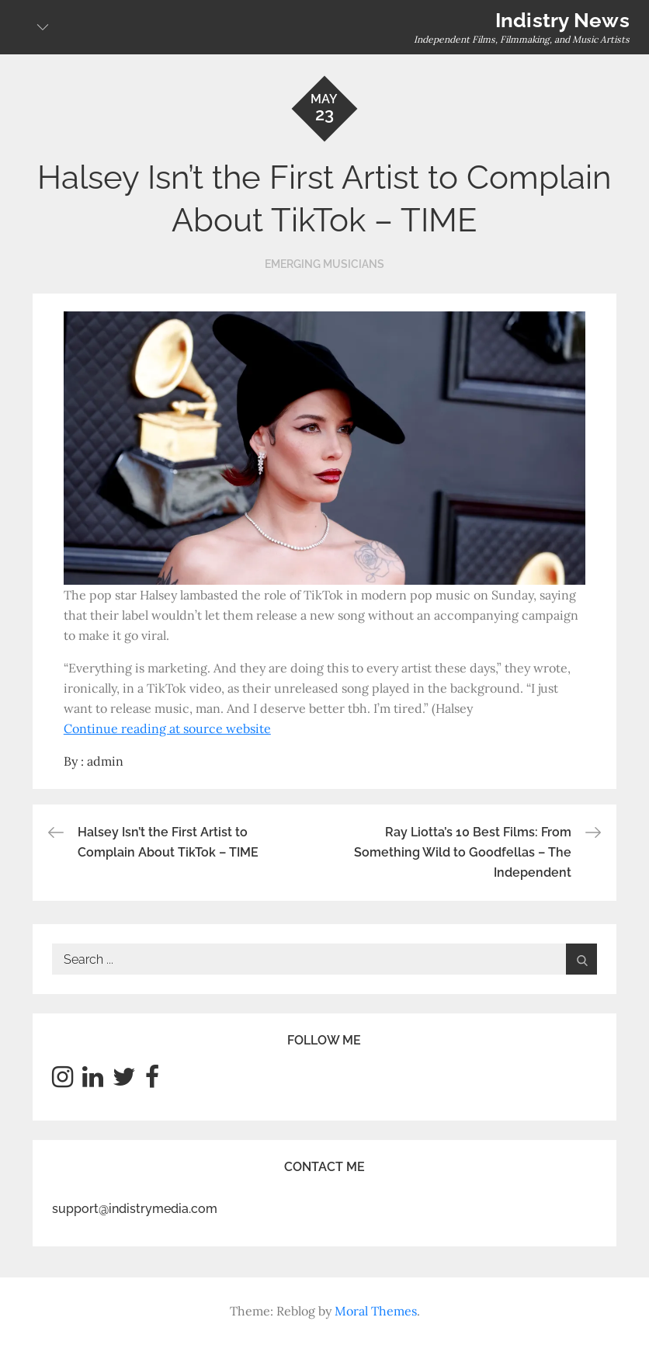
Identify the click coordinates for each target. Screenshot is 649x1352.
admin (105, 761)
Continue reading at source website (167, 728)
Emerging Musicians (324, 264)
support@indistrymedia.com (134, 1208)
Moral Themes (376, 1311)
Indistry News (562, 20)
